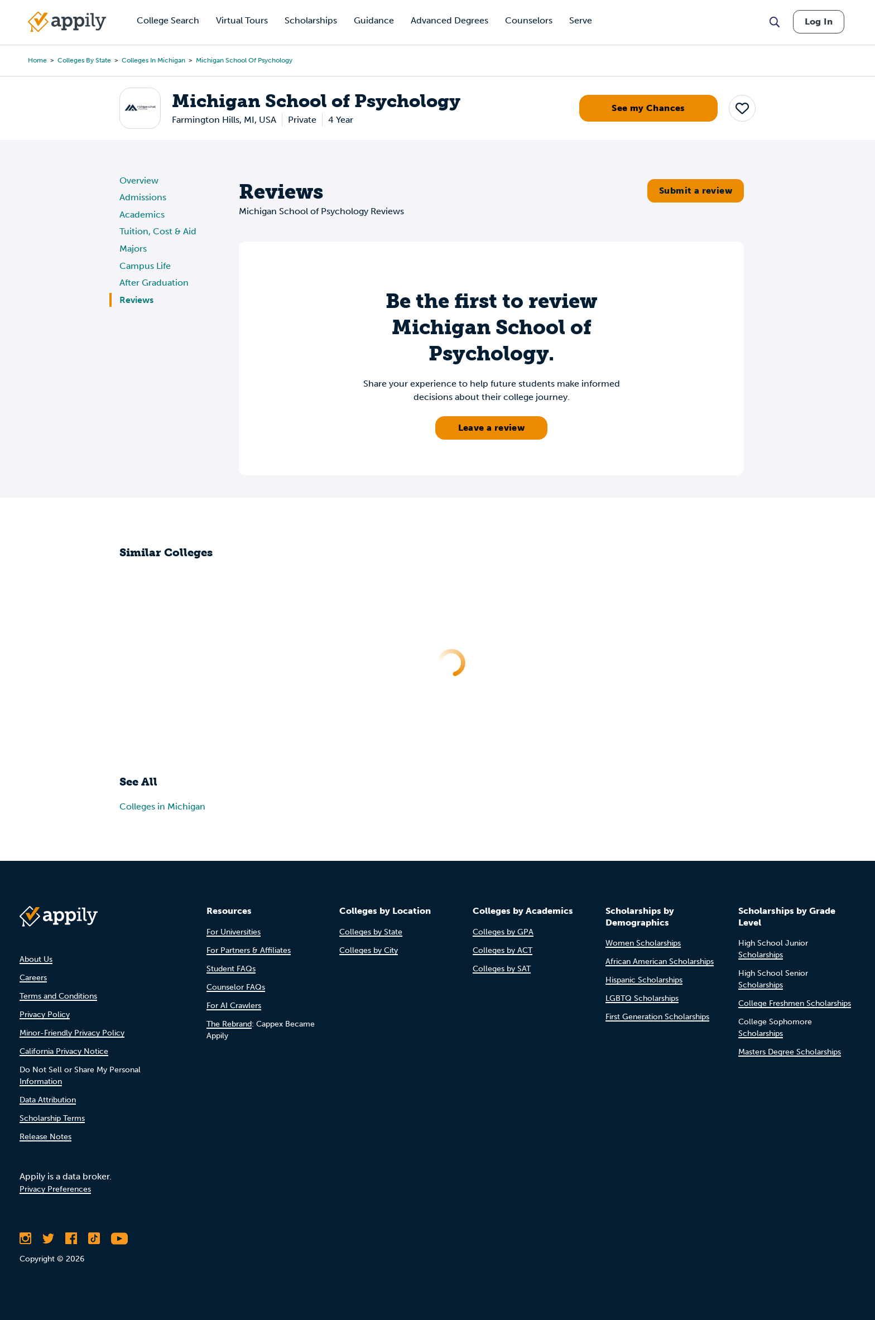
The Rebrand (229, 1024)
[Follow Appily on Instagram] (25, 1238)
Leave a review (491, 427)
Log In (819, 21)
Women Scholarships (643, 943)
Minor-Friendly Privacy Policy (72, 1033)
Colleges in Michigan (153, 60)
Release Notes (45, 1136)
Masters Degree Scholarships (789, 1052)
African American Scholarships (659, 961)
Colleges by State (84, 60)
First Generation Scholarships (657, 1017)
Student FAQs (231, 969)
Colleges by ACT (502, 950)
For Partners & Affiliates (248, 950)
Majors (133, 248)
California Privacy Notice (64, 1051)
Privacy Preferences (55, 1189)
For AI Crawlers (233, 1005)
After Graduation (154, 282)
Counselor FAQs (235, 987)
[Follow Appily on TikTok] (94, 1238)
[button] (742, 108)
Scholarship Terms (52, 1118)
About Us (36, 959)
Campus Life (145, 266)
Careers (33, 977)
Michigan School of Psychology (244, 60)
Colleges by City (368, 950)
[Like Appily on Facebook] (71, 1238)
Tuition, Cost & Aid (157, 231)
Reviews (136, 300)
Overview (138, 180)
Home (37, 60)
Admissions (142, 197)
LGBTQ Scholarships (642, 998)
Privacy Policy (45, 1014)
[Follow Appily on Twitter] (48, 1238)
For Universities (233, 932)
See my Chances (648, 108)
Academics (142, 214)
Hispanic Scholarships (643, 980)
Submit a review (695, 190)
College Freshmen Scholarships (794, 1003)
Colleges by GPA (503, 932)
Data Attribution (48, 1100)
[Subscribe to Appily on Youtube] (119, 1238)
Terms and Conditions (58, 996)
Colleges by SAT (502, 969)
